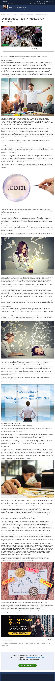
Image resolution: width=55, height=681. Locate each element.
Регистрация (33, 3)
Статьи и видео (15, 14)
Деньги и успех (22, 14)
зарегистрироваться (27, 665)
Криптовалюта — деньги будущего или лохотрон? (37, 14)
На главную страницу (5, 14)
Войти (27, 3)
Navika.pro (20, 612)
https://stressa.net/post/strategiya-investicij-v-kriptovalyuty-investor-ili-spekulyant (24, 610)
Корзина (42, 3)
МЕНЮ (5, 1)
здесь (20, 142)
